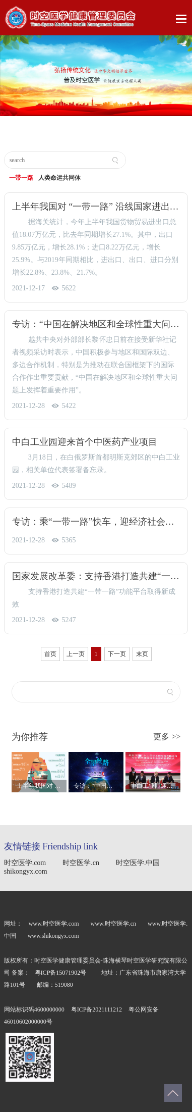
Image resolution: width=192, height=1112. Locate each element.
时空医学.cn (80, 863)
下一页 (117, 654)
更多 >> (166, 736)
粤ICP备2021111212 (97, 1009)
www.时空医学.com (54, 923)
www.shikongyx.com (53, 935)
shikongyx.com (25, 871)
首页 (50, 654)
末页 (142, 654)
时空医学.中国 (138, 863)
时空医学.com (25, 863)
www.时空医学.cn (114, 923)
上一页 (76, 654)
